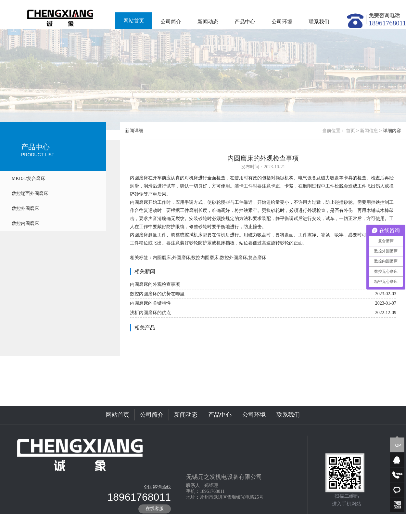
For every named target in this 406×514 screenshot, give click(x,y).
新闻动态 (207, 21)
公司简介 (170, 21)
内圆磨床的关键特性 (150, 303)
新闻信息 (369, 130)
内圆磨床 (139, 177)
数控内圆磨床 (25, 223)
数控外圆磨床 (25, 208)
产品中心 (245, 21)
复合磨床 (257, 257)
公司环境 (282, 21)
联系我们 (319, 21)
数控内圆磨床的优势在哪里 (157, 293)
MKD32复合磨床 (28, 178)
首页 (350, 130)
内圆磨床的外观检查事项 (155, 284)
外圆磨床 (181, 257)
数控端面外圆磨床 (30, 193)
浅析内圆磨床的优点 (150, 312)
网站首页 (133, 20)
